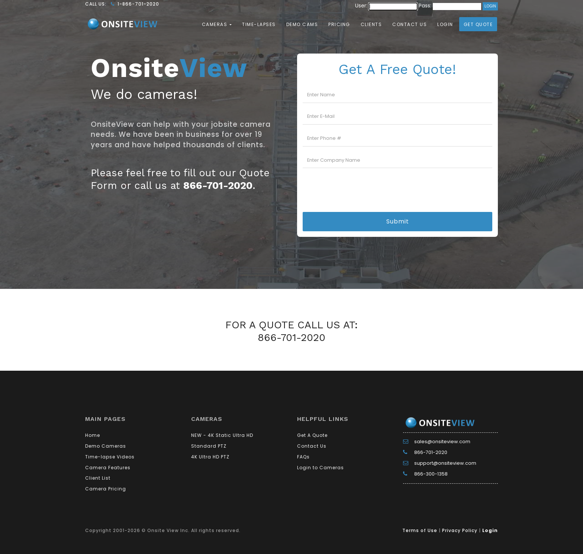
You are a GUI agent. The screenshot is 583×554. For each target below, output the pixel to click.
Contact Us (409, 24)
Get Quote (478, 24)
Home (92, 435)
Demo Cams (302, 24)
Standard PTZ (208, 446)
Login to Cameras (320, 467)
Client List (97, 478)
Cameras (215, 24)
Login (445, 24)
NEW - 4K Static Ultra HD (222, 435)
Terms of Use (419, 530)
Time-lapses (259, 24)
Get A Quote (312, 435)
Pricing (339, 24)
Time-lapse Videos (110, 457)
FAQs (303, 457)
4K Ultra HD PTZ (210, 457)
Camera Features (108, 467)
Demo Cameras (105, 446)
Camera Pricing (105, 489)
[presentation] (397, 188)
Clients (371, 24)
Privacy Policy (459, 530)
